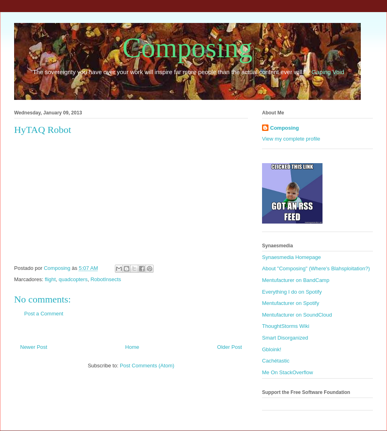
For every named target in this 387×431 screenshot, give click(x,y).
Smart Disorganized (285, 338)
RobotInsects (105, 279)
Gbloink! (271, 349)
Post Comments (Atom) (147, 366)
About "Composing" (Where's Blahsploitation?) (316, 268)
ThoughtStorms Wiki (285, 326)
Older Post (229, 347)
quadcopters (73, 279)
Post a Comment (43, 314)
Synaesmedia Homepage (291, 257)
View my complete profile (291, 139)
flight (50, 279)
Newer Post (33, 347)
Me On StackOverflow (287, 372)
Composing (188, 47)
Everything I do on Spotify (292, 292)
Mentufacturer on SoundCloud (297, 315)
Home (132, 347)
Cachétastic (275, 361)
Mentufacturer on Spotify (290, 303)
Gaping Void (328, 71)
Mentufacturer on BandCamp (295, 280)
